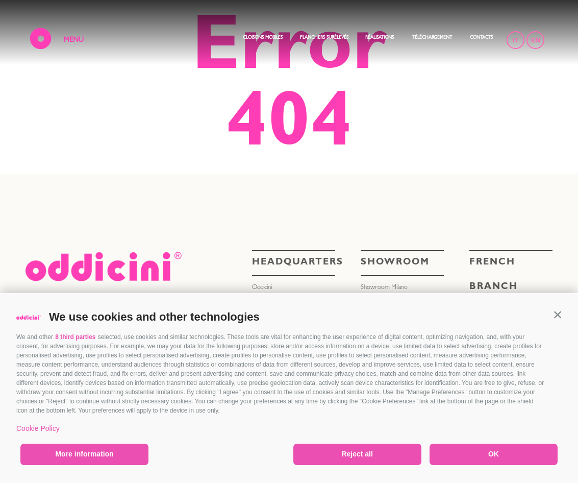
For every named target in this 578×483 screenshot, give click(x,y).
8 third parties (75, 337)
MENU (74, 40)
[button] (558, 314)
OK (493, 454)
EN (535, 40)
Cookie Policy (38, 428)
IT (516, 40)
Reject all (356, 454)
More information (84, 454)
